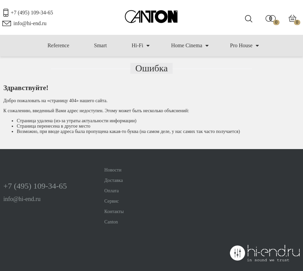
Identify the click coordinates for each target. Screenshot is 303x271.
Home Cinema (189, 46)
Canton (111, 221)
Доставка (113, 180)
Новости (112, 170)
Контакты (114, 211)
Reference (58, 45)
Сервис (111, 201)
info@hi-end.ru (30, 23)
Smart (100, 45)
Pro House (244, 46)
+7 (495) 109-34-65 (32, 12)
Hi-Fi (141, 46)
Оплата (111, 190)
